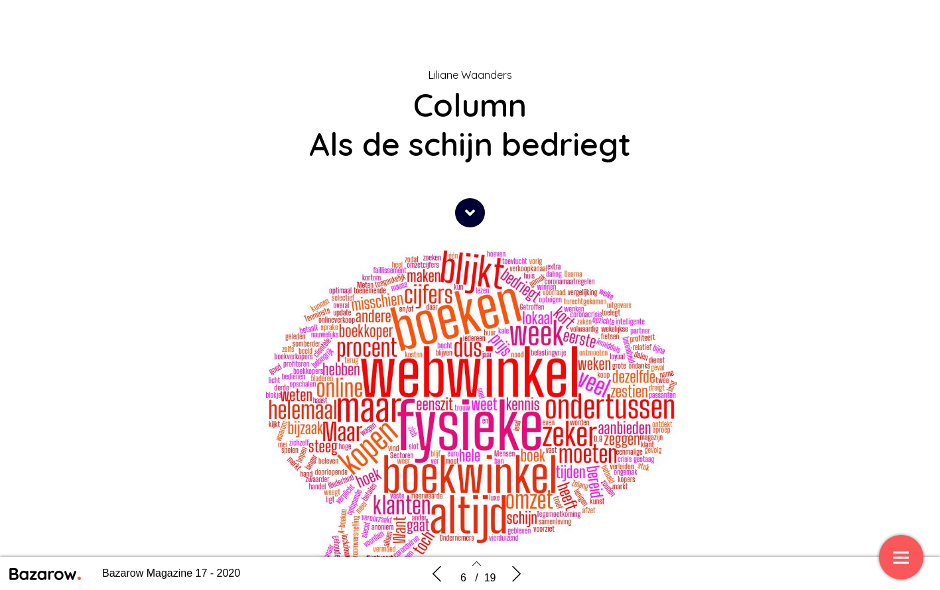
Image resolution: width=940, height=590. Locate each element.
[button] (470, 212)
